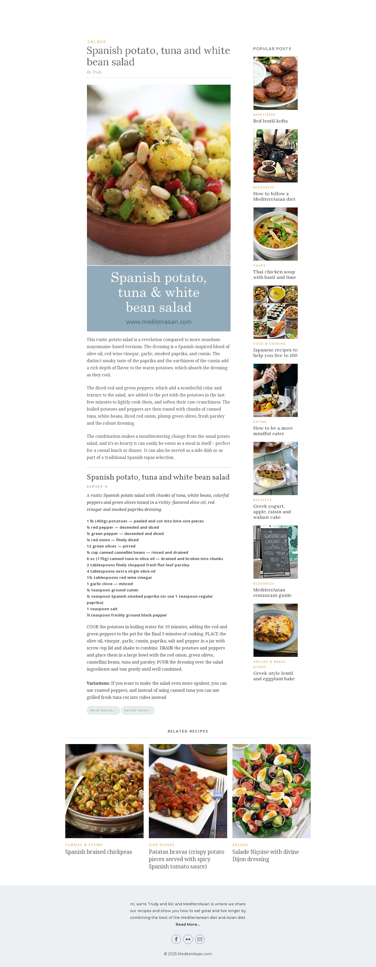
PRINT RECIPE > (103, 710)
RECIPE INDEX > (138, 710)
